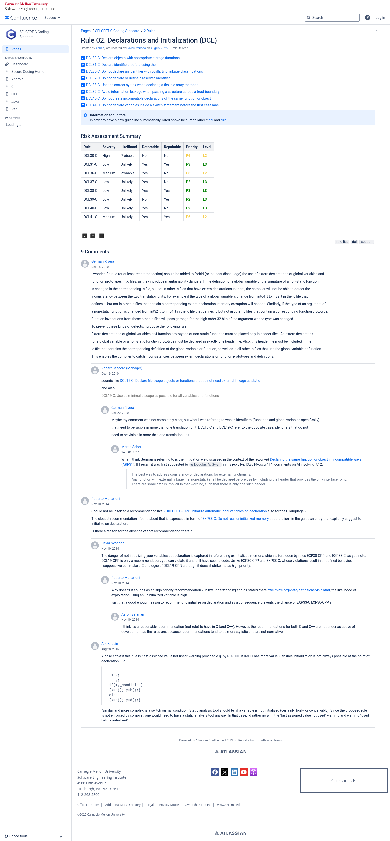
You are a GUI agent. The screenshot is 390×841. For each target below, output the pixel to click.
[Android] (35, 79)
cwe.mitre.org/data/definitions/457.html (298, 590)
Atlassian (230, 751)
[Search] (309, 18)
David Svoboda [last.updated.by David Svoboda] (136, 48)
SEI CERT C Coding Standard (117, 31)
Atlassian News (271, 740)
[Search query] (332, 18)
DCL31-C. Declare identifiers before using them (122, 65)
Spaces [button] (50, 18)
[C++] (35, 94)
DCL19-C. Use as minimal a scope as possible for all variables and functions (160, 396)
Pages (86, 31)
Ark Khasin (109, 644)
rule (223, 120)
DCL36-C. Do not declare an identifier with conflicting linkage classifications (144, 71)
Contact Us (343, 780)
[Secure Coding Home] (35, 71)
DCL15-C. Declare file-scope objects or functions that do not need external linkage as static (190, 381)
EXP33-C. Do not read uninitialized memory (235, 519)
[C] (35, 86)
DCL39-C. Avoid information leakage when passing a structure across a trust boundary (153, 92)
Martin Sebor (131, 447)
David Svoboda (112, 543)
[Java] (35, 101)
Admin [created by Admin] (100, 48)
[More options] (378, 31)
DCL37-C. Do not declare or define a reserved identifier (128, 78)
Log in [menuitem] (380, 18)
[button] (367, 18)
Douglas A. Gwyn (207, 464)
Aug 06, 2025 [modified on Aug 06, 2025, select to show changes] (159, 48)
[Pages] (35, 49)
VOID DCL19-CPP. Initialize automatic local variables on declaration (215, 511)
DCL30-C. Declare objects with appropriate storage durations (133, 58)
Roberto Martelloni (105, 499)
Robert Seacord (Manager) (121, 368)
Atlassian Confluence (209, 740)
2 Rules (149, 31)
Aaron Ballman (132, 614)
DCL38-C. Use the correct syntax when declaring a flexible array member (142, 85)
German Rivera (102, 261)
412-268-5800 (88, 794)
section (366, 242)
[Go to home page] (20, 18)
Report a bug (246, 740)
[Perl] (35, 109)
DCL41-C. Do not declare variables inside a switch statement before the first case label (153, 105)
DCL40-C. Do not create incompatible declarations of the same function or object (148, 98)
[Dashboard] (35, 64)
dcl (210, 120)
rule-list (342, 242)
